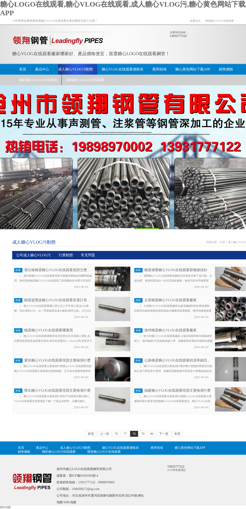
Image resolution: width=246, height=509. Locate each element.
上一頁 (104, 433)
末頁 (177, 433)
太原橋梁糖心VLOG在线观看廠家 (170, 300)
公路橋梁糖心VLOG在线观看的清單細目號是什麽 (182, 360)
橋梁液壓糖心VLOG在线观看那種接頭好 (175, 270)
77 (125, 433)
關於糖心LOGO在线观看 (38, 80)
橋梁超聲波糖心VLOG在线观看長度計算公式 (59, 300)
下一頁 (163, 433)
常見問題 (88, 255)
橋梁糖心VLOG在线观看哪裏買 (48, 330)
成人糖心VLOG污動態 (75, 69)
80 (151, 433)
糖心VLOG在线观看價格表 (122, 69)
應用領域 (159, 69)
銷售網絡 (226, 69)
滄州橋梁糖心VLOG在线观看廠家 (170, 330)
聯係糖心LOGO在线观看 (219, 20)
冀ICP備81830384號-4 (83, 475)
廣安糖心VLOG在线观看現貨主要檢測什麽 (57, 360)
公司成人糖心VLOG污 (33, 255)
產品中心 (42, 69)
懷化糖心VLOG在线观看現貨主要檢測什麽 (57, 390)
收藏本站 (195, 20)
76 (116, 433)
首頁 (22, 69)
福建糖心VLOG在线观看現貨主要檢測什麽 (177, 390)
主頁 (222, 242)
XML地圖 (69, 502)
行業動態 (66, 255)
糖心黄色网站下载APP (192, 69)
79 (142, 433)
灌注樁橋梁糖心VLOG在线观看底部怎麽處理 (59, 270)
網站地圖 (5, 507)
